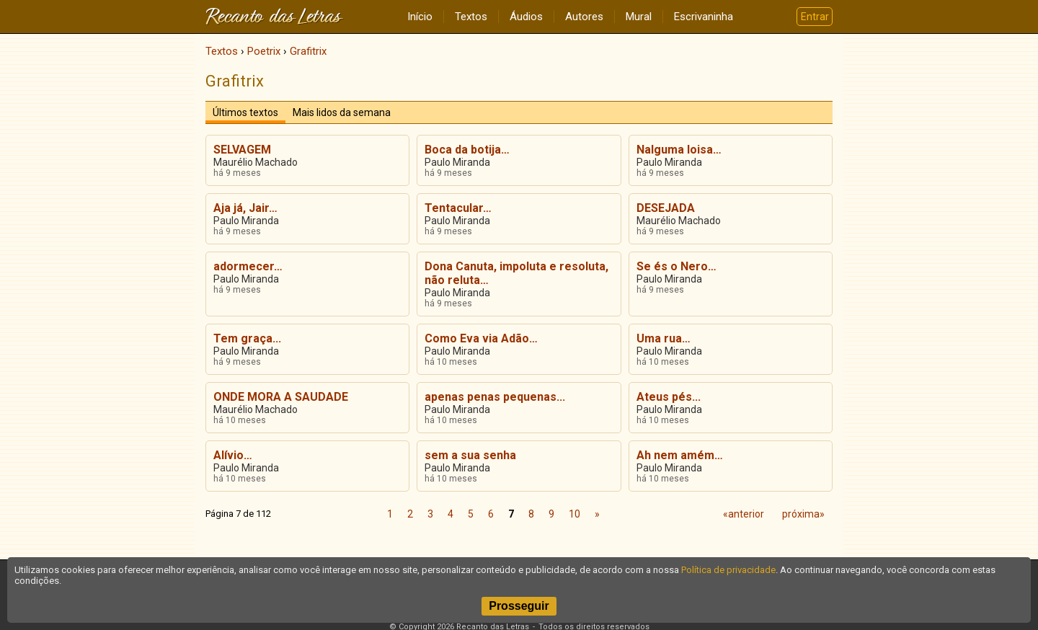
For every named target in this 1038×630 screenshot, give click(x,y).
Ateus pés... (668, 397)
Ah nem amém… (679, 455)
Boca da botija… (467, 149)
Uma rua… (663, 338)
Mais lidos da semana (342, 112)
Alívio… (232, 455)
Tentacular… (458, 208)
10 (574, 514)
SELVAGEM (242, 149)
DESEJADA (665, 208)
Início (419, 16)
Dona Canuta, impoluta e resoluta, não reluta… (516, 273)
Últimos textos (245, 112)
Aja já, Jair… (245, 208)
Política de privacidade (728, 569)
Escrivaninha (703, 16)
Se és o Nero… (676, 266)
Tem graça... (247, 338)
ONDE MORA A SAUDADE (280, 397)
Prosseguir (519, 606)
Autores (584, 16)
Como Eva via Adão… (481, 338)
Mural (639, 16)
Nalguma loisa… (679, 149)
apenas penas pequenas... (495, 397)
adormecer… (248, 266)
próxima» (803, 514)
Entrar (815, 16)
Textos (471, 16)
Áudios (526, 16)
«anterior (743, 514)
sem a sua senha (470, 455)
